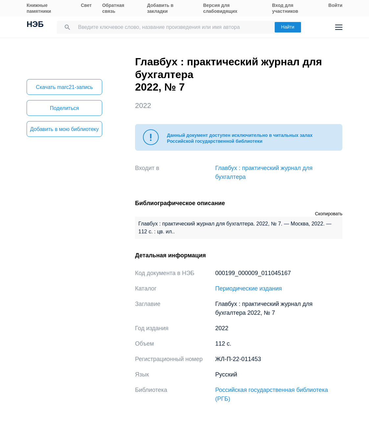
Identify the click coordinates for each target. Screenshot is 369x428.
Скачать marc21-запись (64, 87)
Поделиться (64, 108)
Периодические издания (248, 288)
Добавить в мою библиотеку (64, 129)
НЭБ (35, 25)
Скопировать (328, 213)
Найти (287, 27)
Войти (335, 5)
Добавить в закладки (160, 8)
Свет (86, 5)
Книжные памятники (39, 8)
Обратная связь (113, 8)
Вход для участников (285, 8)
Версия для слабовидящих (220, 8)
